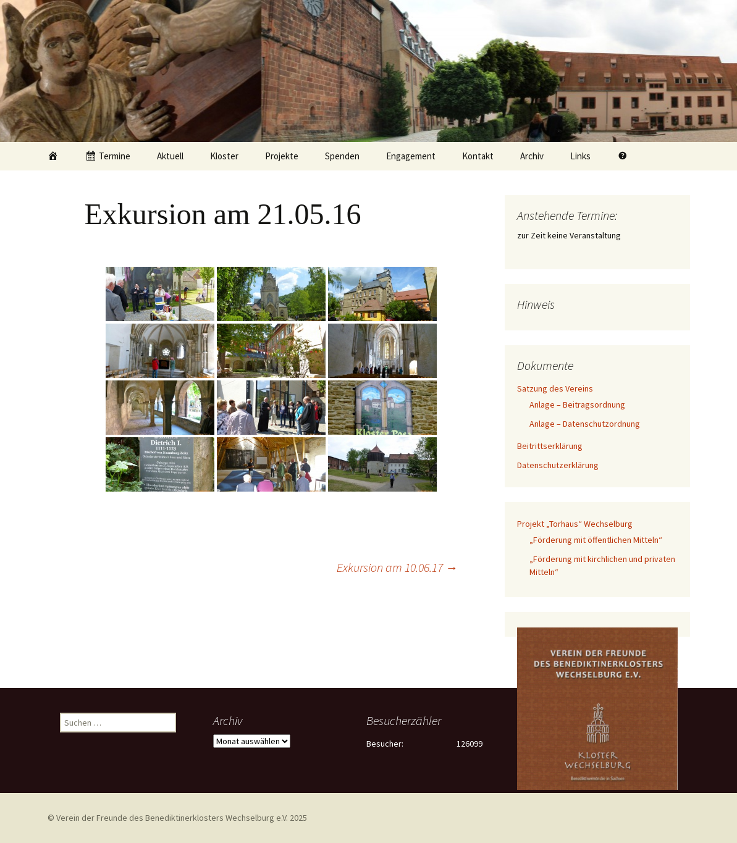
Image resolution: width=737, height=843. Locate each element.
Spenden (342, 156)
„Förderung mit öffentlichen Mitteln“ (595, 539)
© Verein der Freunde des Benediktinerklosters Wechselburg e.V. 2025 (177, 817)
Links (580, 156)
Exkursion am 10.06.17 (397, 567)
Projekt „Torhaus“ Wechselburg (575, 523)
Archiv (532, 156)
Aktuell (170, 156)
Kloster (224, 156)
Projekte (281, 156)
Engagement (411, 156)
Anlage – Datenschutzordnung (584, 423)
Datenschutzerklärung (558, 465)
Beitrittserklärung (550, 445)
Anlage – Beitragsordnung (577, 404)
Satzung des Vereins (555, 388)
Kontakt (478, 156)
